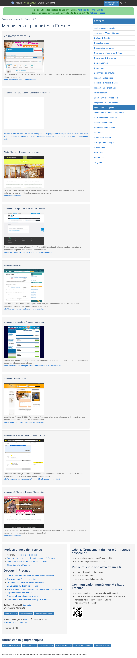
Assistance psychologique (105, 28)
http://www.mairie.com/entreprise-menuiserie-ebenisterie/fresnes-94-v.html (32, 366)
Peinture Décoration (103, 123)
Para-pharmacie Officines (105, 118)
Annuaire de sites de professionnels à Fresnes (27, 561)
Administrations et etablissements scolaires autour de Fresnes (34, 589)
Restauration (99, 147)
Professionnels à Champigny (83, 645)
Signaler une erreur (26, 613)
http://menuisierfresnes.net (14, 196)
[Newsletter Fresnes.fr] (121, 3)
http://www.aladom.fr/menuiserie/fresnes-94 (20, 80)
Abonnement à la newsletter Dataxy (28, 599)
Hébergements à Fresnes (28, 555)
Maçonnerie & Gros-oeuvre (106, 103)
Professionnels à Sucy (46, 645)
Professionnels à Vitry (29, 645)
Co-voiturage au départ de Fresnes (22, 586)
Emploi (41, 3)
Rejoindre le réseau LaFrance (44, 613)
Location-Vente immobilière (106, 98)
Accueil (19, 3)
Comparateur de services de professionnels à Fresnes (31, 558)
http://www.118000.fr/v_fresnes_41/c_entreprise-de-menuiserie (28, 252)
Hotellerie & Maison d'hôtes (106, 83)
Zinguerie (98, 162)
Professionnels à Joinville (63, 645)
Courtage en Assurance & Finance (109, 53)
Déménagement (101, 63)
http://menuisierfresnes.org (14, 536)
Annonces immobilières (104, 128)
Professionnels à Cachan (102, 645)
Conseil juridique (101, 43)
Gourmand (50, 3)
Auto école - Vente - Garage (106, 33)
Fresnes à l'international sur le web (22, 596)
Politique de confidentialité (90, 10)
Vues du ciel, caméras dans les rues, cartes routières (30, 576)
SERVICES (99, 21)
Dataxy (27, 619)
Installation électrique (103, 78)
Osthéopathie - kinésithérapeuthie (109, 113)
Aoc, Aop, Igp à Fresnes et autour (22, 579)
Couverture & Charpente (105, 58)
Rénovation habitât (102, 138)
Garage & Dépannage (104, 142)
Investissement (100, 93)
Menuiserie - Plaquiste (104, 108)
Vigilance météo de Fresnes (19, 593)
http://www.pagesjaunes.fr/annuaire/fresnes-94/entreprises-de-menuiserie (32, 479)
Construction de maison (104, 48)
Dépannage (99, 68)
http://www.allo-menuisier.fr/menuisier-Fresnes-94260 (24, 422)
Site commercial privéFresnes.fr (111, 3)
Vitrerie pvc (99, 157)
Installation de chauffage (105, 88)
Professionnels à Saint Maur (11, 645)
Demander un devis (11, 613)
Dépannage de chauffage (105, 73)
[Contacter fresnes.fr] (125, 3)
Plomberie (98, 133)
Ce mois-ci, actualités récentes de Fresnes (26, 582)
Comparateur (30, 3)
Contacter (27, 605)
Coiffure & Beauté (102, 38)
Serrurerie (98, 152)
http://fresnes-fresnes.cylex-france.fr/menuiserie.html (24, 309)
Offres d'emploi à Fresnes (18, 565)
